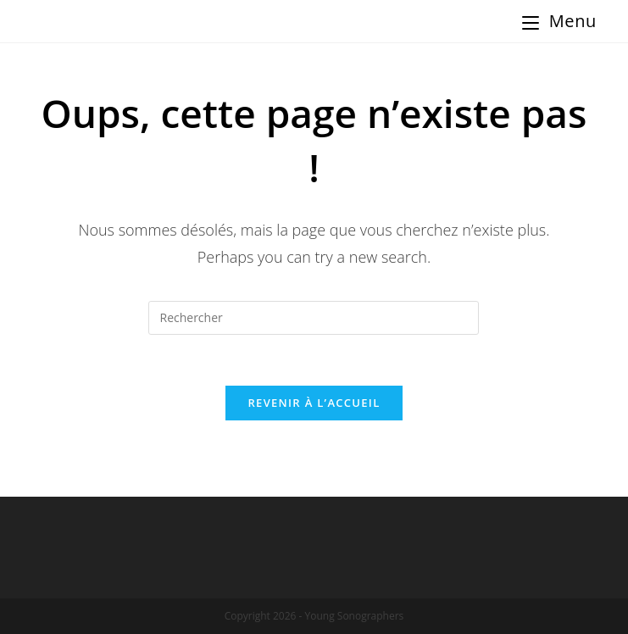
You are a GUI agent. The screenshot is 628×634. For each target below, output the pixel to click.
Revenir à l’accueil (313, 402)
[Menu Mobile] (559, 21)
